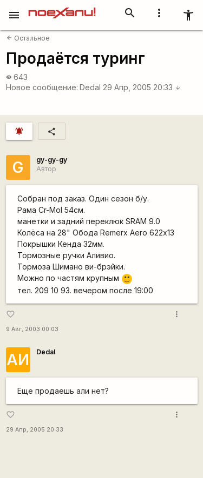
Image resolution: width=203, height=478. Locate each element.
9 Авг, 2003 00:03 (32, 329)
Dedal (90, 87)
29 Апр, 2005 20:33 (142, 87)
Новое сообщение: (42, 87)
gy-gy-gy (51, 160)
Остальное (28, 38)
